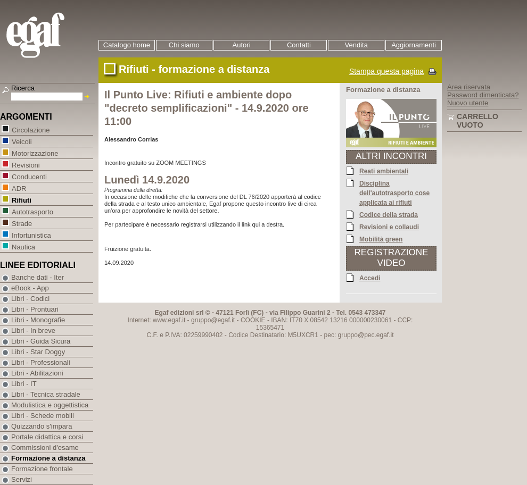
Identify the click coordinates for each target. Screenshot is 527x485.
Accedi (369, 277)
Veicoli (21, 141)
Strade (21, 223)
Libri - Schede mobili (42, 416)
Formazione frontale (42, 469)
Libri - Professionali (40, 362)
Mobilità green (380, 239)
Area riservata (468, 87)
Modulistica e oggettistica (49, 405)
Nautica (23, 246)
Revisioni (25, 164)
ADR (18, 188)
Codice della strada (388, 214)
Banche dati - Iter (37, 277)
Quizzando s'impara (41, 426)
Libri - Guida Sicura (40, 341)
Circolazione (30, 129)
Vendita (356, 45)
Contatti (299, 45)
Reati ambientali (383, 170)
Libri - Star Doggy (38, 352)
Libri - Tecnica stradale (45, 394)
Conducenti (29, 176)
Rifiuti (21, 199)
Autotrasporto (32, 211)
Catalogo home (126, 45)
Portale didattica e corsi (47, 437)
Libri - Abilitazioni (37, 373)
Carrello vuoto (477, 120)
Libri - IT (24, 384)
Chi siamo (184, 45)
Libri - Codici (30, 299)
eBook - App (30, 288)
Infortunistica (31, 234)
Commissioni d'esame (45, 447)
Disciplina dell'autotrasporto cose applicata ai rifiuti (394, 192)
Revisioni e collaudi (389, 226)
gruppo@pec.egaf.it (366, 335)
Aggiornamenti (413, 45)
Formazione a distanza (48, 458)
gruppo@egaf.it (213, 320)
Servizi (21, 479)
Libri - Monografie (38, 320)
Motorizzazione (34, 152)
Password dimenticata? (482, 95)
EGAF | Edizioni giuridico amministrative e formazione (48, 36)
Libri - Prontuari (35, 309)
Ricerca (23, 88)
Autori (242, 45)
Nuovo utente (467, 103)
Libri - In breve (33, 331)
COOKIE (253, 320)
